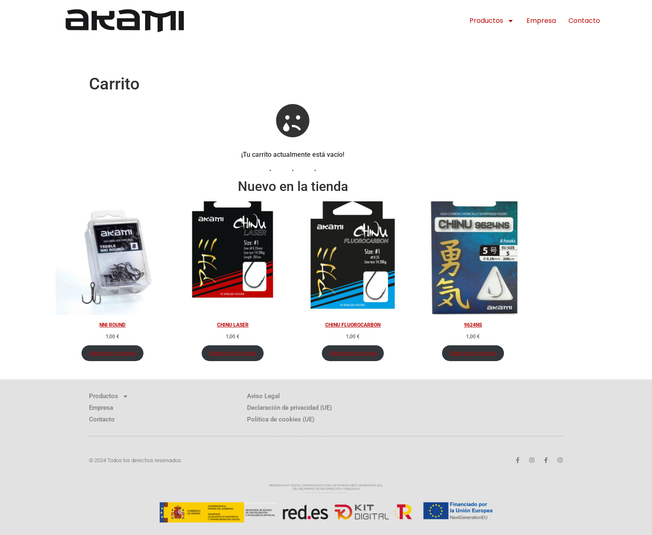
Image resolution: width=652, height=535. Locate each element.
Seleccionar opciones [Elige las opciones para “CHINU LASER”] (233, 353)
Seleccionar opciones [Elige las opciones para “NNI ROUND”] (112, 353)
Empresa (541, 20)
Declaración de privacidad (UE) (289, 407)
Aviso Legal (263, 396)
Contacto (584, 20)
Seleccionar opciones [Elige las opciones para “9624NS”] (473, 353)
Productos (491, 20)
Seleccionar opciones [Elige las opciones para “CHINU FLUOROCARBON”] (353, 353)
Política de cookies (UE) (280, 419)
